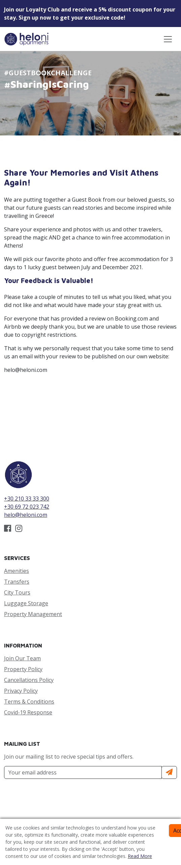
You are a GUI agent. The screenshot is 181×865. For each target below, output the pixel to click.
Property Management (33, 614)
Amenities (16, 571)
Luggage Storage (26, 603)
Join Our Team (22, 658)
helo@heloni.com (25, 514)
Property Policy (23, 669)
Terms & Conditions (29, 701)
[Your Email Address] (83, 772)
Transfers (16, 581)
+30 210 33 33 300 (26, 498)
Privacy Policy (21, 690)
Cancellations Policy (29, 680)
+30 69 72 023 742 (26, 506)
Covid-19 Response (28, 712)
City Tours (17, 592)
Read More (140, 856)
